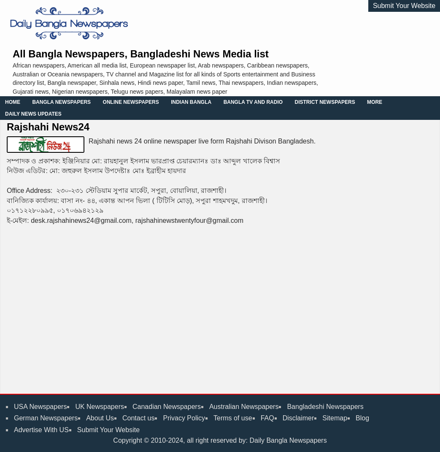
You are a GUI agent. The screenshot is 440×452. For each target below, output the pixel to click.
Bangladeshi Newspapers (325, 406)
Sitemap (334, 418)
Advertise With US (41, 429)
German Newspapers (46, 418)
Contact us (138, 418)
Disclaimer (298, 418)
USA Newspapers (40, 406)
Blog (362, 418)
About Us (100, 418)
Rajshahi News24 (48, 127)
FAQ (267, 418)
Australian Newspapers (244, 406)
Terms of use (232, 418)
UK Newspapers (99, 406)
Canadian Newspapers (166, 406)
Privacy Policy (184, 418)
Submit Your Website (404, 5)
